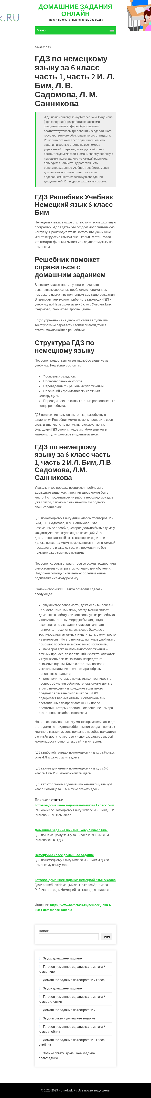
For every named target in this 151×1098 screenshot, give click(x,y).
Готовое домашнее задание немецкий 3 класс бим (74, 805)
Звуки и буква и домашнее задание (69, 1018)
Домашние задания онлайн (76, 10)
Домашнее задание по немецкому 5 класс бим (71, 830)
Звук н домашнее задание (62, 988)
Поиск (44, 931)
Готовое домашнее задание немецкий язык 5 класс (75, 880)
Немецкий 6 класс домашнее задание (64, 855)
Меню (41, 30)
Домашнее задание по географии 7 (69, 1010)
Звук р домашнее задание (62, 958)
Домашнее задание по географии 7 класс (73, 980)
